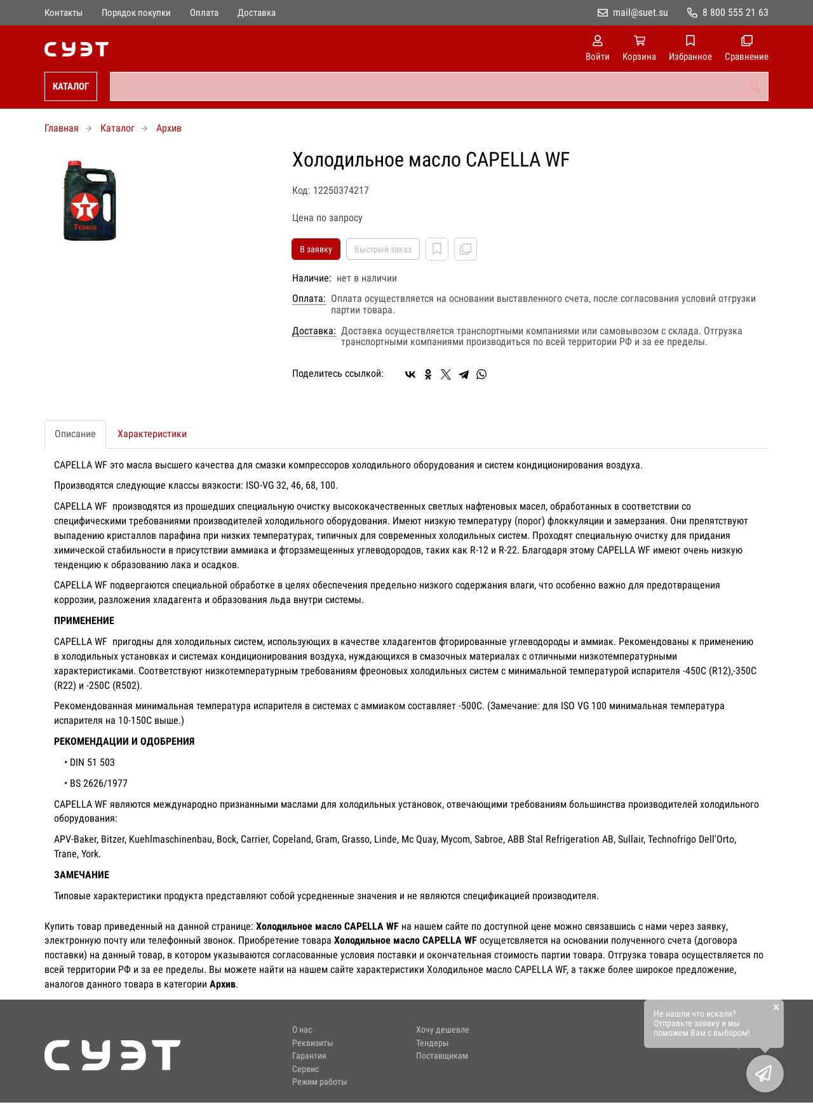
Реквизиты (312, 1043)
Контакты (63, 12)
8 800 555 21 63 (735, 12)
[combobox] (439, 86)
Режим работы (319, 1082)
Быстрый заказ (383, 249)
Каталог (71, 86)
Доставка (257, 12)
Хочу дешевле (442, 1030)
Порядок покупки (136, 12)
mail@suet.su (640, 12)
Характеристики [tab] (152, 434)
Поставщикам (442, 1056)
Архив (169, 128)
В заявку (316, 249)
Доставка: (314, 331)
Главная (61, 128)
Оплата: (309, 298)
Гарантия (309, 1056)
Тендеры (432, 1043)
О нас (302, 1030)
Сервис (305, 1069)
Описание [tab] (75, 434)
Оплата (204, 12)
